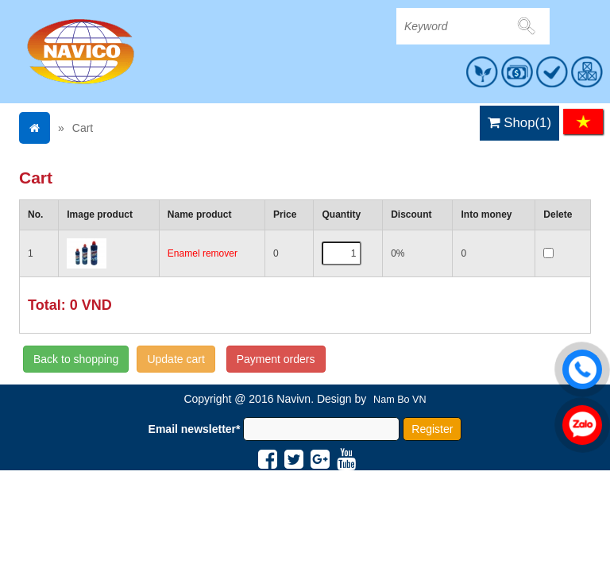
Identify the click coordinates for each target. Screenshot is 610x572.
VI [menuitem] (583, 121)
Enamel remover (202, 253)
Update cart (175, 359)
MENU (576, 84)
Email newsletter (195, 429)
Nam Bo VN (400, 399)
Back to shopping (75, 359)
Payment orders (276, 359)
